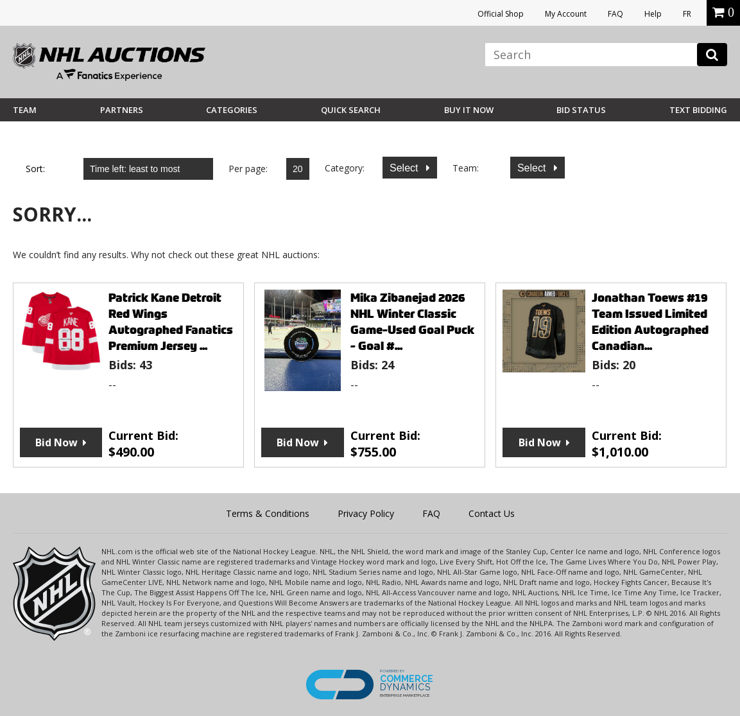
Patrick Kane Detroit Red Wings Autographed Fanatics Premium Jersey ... (170, 322)
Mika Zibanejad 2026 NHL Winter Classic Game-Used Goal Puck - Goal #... (412, 322)
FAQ (615, 13)
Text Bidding (698, 110)
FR (687, 13)
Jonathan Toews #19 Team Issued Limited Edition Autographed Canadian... (650, 322)
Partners (121, 110)
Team (25, 110)
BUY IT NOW (469, 110)
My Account (566, 13)
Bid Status (581, 110)
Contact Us (492, 513)
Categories (231, 110)
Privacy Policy (366, 513)
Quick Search (351, 110)
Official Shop (501, 13)
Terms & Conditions (267, 513)
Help (653, 13)
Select (405, 167)
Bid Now (56, 442)
